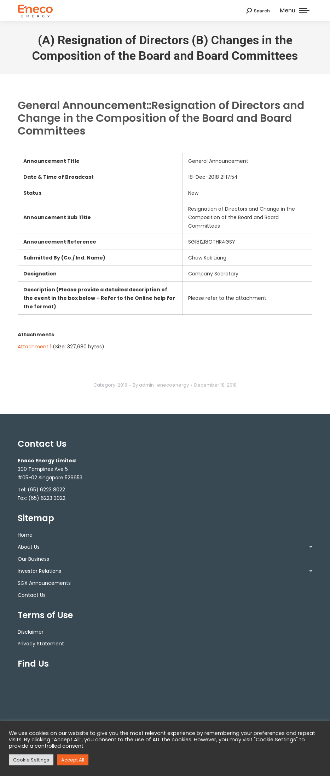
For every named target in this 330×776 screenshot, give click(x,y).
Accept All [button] (72, 760)
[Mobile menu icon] (294, 10)
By (161, 385)
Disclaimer (31, 631)
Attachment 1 (34, 346)
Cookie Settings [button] (31, 760)
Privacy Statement (41, 643)
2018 (122, 385)
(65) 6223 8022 (46, 489)
